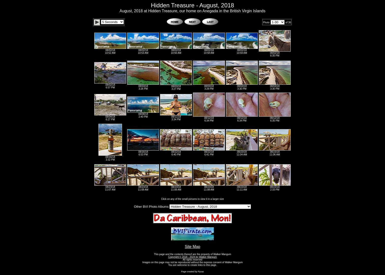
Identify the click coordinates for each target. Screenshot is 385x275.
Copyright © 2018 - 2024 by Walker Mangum (192, 257)
